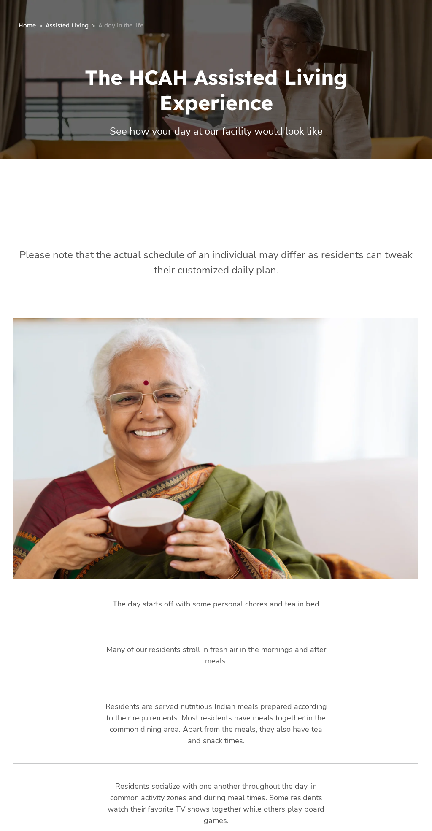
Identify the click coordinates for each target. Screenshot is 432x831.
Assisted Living (67, 25)
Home (27, 25)
